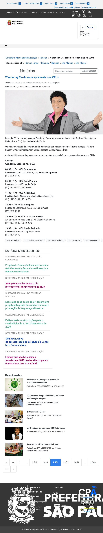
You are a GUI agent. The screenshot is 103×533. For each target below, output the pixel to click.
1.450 (45, 462)
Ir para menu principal (33, 3)
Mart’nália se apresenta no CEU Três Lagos (46, 428)
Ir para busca (51, 3)
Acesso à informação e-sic (17, 12)
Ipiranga (45, 63)
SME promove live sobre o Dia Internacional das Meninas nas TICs (25, 285)
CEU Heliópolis (74, 240)
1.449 (34, 462)
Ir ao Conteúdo (14, 3)
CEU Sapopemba (91, 240)
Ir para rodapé (66, 3)
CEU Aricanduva (13, 240)
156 (56, 493)
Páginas (86, 33)
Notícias (86, 35)
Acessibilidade (82, 3)
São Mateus (67, 63)
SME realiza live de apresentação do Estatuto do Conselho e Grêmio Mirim (27, 341)
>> (7, 469)
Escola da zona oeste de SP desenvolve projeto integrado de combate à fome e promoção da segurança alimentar (27, 305)
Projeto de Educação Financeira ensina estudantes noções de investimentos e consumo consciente (27, 268)
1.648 (93, 462)
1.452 (66, 462)
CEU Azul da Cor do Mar (34, 240)
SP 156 (62, 12)
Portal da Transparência (48, 12)
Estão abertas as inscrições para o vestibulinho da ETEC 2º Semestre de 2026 (25, 323)
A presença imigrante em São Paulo (42, 444)
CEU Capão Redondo (55, 240)
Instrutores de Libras (36, 412)
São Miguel (81, 63)
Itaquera (55, 63)
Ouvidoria (33, 12)
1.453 (76, 462)
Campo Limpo (31, 63)
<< (13, 462)
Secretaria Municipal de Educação (21, 57)
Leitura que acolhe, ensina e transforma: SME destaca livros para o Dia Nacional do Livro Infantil (26, 360)
